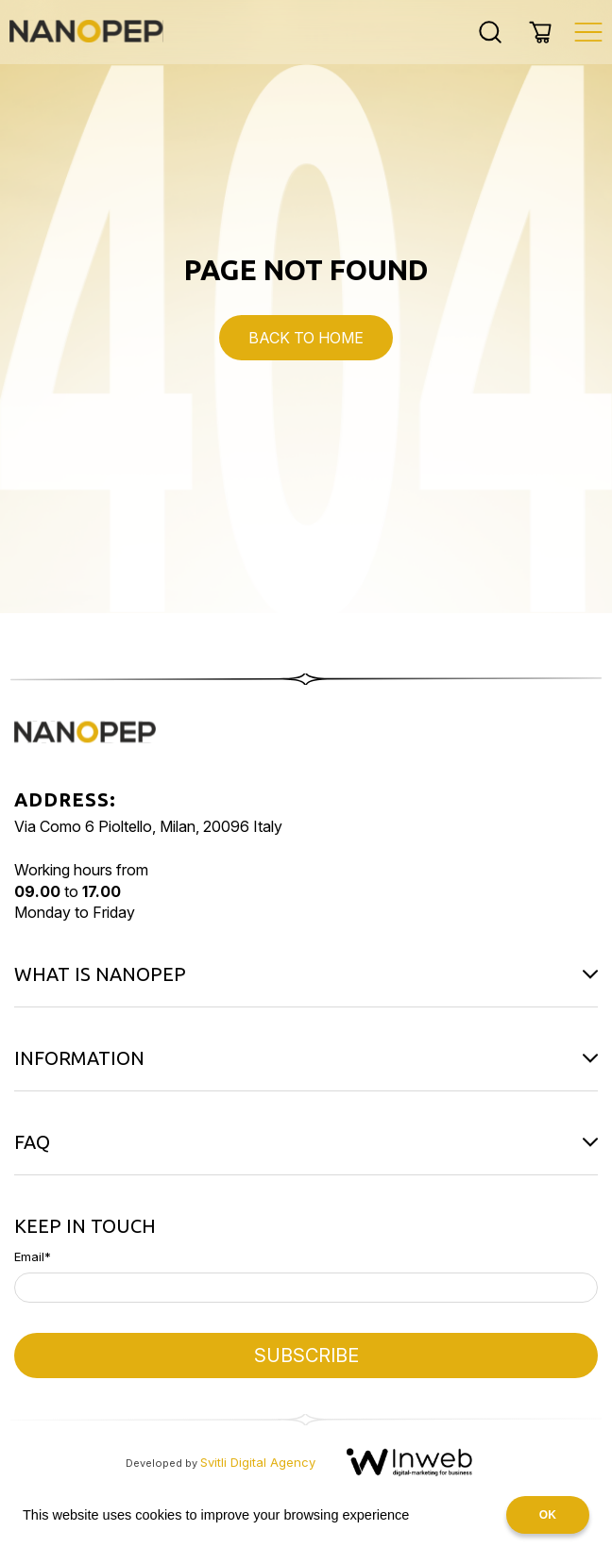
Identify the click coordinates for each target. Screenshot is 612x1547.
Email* (32, 1257)
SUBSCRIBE (306, 1355)
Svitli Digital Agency (257, 1462)
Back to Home (306, 337)
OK (547, 1515)
